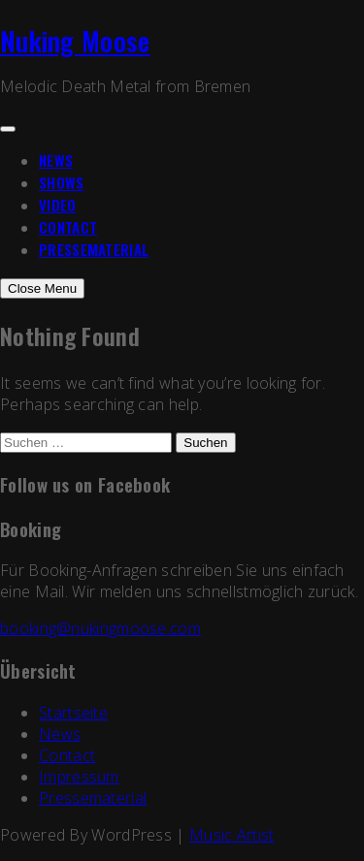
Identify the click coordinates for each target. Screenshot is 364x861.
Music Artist (232, 834)
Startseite (73, 712)
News (56, 160)
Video (58, 204)
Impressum (79, 776)
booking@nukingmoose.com (100, 628)
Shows (61, 182)
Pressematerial (94, 249)
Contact (68, 227)
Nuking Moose (75, 40)
